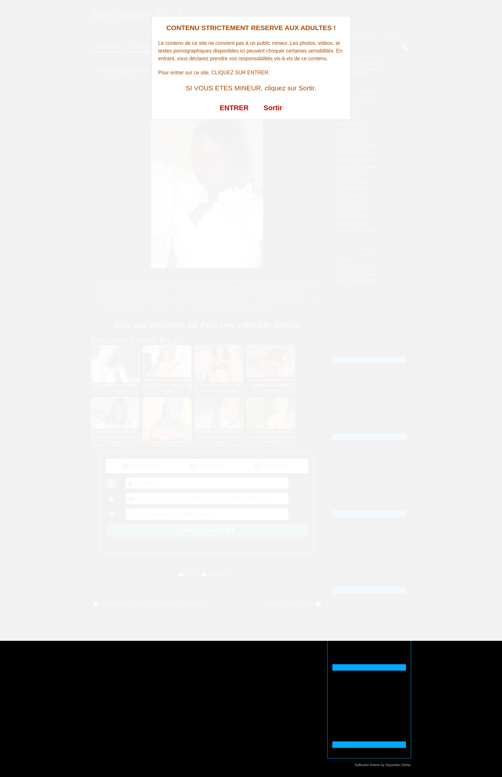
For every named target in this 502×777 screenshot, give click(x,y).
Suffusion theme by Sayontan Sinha (382, 765)
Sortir (272, 108)
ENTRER (234, 108)
